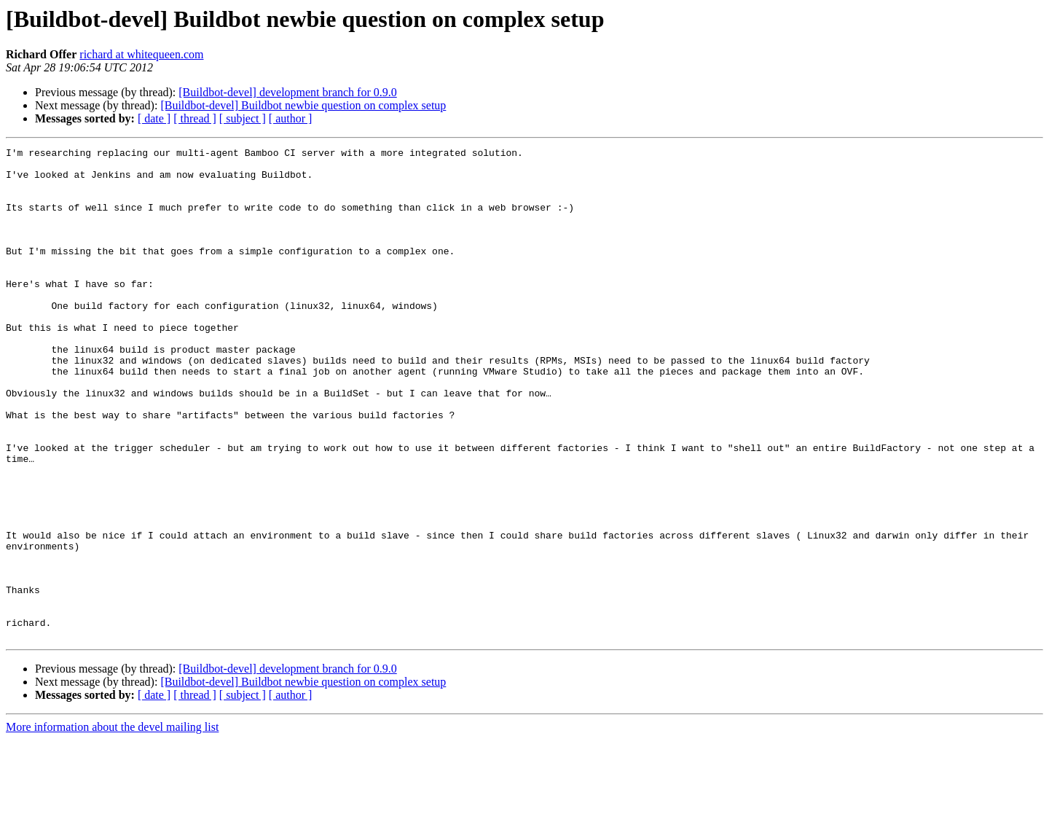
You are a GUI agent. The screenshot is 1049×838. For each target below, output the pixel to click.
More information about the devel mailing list (112, 825)
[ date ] (154, 118)
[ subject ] (242, 118)
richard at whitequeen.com (141, 54)
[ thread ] (194, 118)
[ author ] (291, 118)
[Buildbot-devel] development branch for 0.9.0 (287, 92)
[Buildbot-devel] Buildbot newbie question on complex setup (303, 105)
